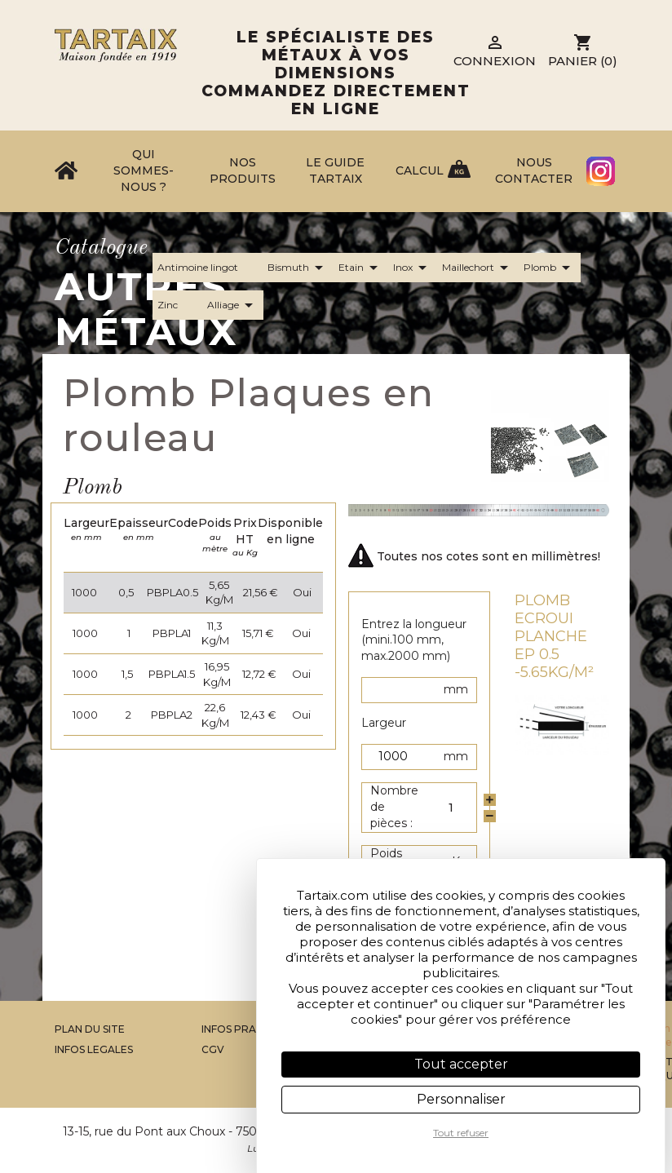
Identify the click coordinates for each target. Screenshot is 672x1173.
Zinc (177, 305)
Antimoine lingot (207, 267)
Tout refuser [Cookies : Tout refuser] (461, 1133)
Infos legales (94, 1049)
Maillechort (478, 267)
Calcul (420, 170)
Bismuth (298, 267)
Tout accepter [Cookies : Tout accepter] (461, 1064)
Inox (412, 267)
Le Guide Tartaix (335, 170)
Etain (360, 267)
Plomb (550, 267)
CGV (212, 1049)
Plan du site (90, 1029)
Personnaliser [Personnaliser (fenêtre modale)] (461, 1099)
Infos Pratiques (247, 1029)
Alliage (233, 305)
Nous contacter (534, 170)
